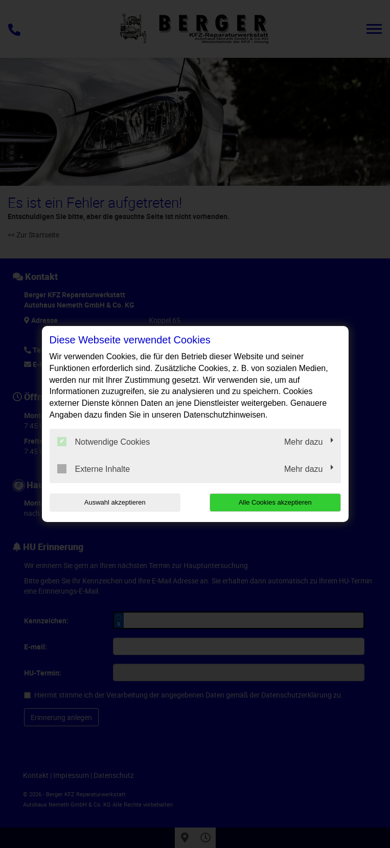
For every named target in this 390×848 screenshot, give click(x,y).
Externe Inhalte (93, 468)
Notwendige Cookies (103, 441)
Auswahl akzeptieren (115, 502)
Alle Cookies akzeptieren (275, 502)
